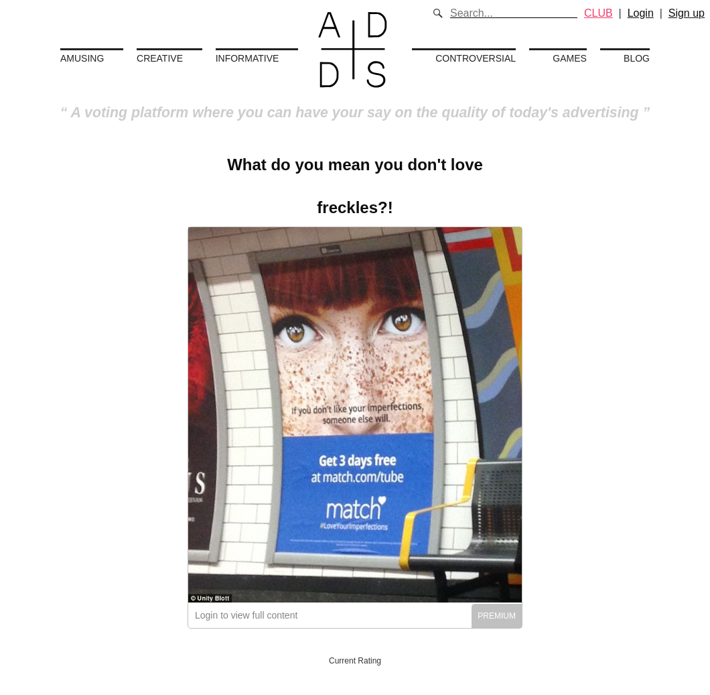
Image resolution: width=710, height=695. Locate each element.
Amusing (82, 58)
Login (641, 13)
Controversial (475, 58)
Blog (637, 58)
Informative (247, 58)
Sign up (686, 13)
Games (570, 58)
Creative (160, 58)
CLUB (598, 13)
